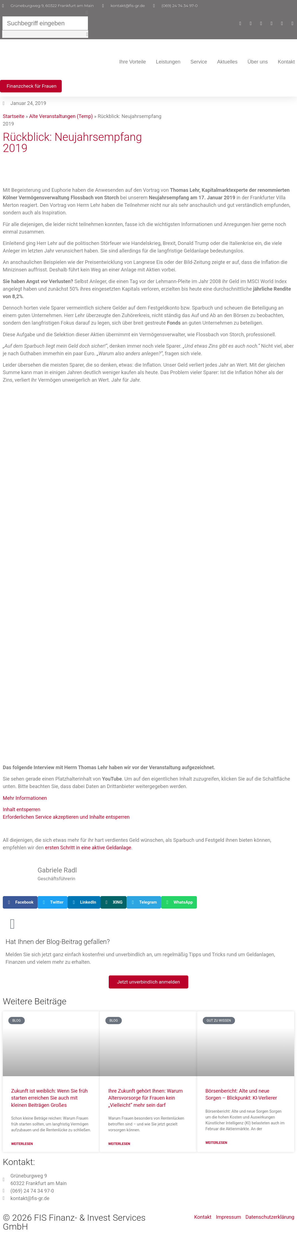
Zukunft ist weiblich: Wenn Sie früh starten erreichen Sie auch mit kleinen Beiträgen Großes (49, 1100)
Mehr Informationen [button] (25, 799)
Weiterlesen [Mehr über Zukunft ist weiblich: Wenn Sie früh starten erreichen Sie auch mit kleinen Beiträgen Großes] (22, 1146)
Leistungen (168, 62)
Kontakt (286, 62)
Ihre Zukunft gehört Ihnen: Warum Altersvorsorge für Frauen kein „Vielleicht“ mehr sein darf (145, 1100)
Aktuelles (227, 62)
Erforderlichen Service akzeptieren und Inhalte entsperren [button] (66, 818)
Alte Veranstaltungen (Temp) (61, 118)
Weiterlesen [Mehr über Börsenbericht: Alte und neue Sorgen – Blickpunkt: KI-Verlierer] (216, 1145)
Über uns (258, 62)
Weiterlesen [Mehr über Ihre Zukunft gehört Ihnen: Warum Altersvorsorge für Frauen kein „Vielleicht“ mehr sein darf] (119, 1146)
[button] (48, 12)
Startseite (13, 118)
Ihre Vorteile (132, 62)
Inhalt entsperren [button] (21, 811)
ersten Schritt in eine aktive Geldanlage (88, 849)
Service (198, 62)
